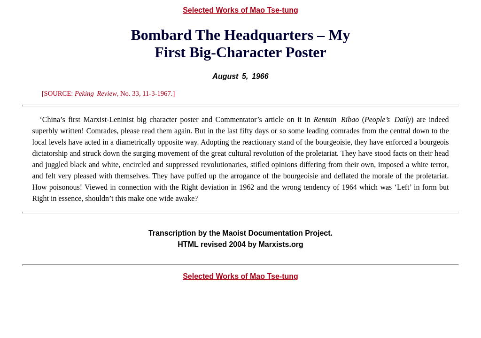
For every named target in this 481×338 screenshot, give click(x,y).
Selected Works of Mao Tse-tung (240, 10)
